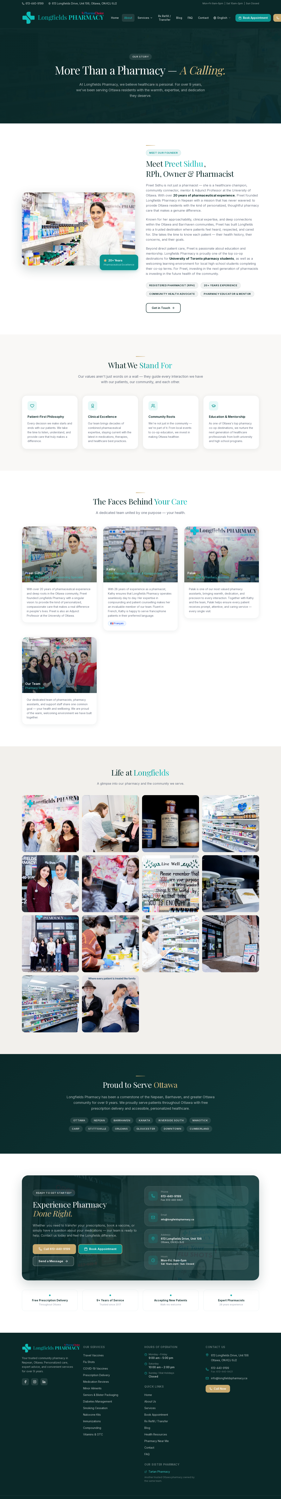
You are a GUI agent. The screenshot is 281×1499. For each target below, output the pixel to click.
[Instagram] (34, 1381)
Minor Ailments (92, 1388)
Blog (179, 17)
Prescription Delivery (96, 1375)
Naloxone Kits (92, 1414)
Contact (203, 17)
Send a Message (53, 1261)
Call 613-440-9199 (54, 1249)
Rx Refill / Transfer (156, 1421)
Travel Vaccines (93, 1355)
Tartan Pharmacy (157, 1471)
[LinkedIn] (44, 1381)
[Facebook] (25, 1381)
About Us (150, 1401)
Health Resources (155, 1434)
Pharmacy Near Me (156, 1441)
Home (115, 17)
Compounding (92, 1427)
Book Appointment (253, 17)
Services (145, 17)
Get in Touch (163, 308)
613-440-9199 (171, 1196)
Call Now (217, 1388)
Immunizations (92, 1421)
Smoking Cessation (95, 1408)
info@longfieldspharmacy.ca (177, 1219)
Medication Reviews (96, 1381)
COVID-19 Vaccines (95, 1368)
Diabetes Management (97, 1401)
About (128, 17)
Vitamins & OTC (93, 1434)
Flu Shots (89, 1362)
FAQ (190, 17)
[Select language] (222, 18)
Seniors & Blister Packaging (100, 1394)
